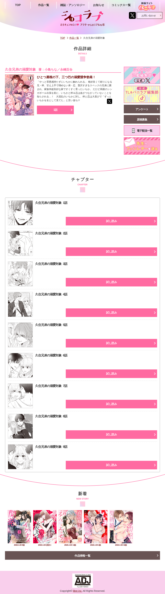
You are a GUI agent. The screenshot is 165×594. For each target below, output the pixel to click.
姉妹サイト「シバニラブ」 (147, 6)
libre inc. (77, 591)
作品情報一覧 (82, 555)
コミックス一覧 (121, 5)
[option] (19, 528)
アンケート (141, 109)
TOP (18, 5)
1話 (58, 115)
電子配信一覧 (144, 130)
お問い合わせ (148, 15)
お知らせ (98, 5)
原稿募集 (142, 119)
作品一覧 (43, 5)
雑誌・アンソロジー (72, 5)
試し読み (138, 221)
